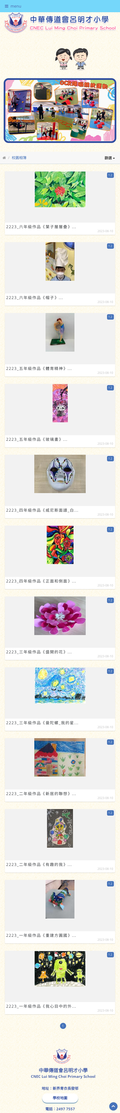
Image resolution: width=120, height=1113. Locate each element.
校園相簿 (19, 157)
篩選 (110, 157)
